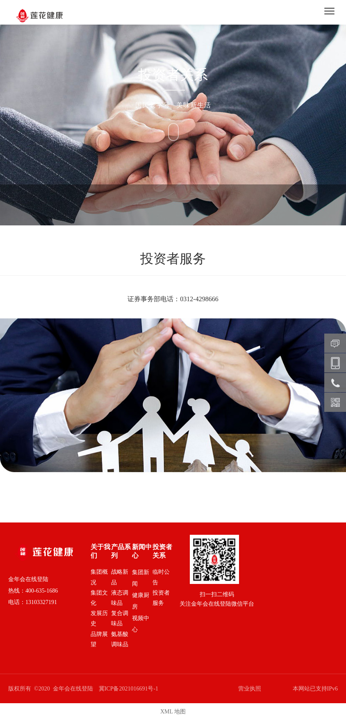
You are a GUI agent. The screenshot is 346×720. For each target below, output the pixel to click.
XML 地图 (173, 712)
